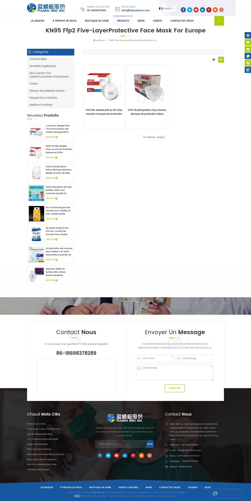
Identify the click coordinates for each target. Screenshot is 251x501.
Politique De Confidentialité (172, 492)
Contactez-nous (182, 21)
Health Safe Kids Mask (37, 444)
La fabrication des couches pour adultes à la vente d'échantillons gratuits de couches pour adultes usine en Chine (59, 252)
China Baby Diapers (166, 496)
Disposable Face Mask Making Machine (45, 454)
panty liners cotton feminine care (43, 429)
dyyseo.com (145, 492)
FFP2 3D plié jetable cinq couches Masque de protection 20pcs (135, 104)
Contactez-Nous (170, 487)
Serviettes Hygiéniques (42, 66)
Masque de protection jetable (47, 91)
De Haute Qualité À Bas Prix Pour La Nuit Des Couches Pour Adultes (57, 231)
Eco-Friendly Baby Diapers (142, 496)
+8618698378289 (189, 461)
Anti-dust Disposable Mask (40, 434)
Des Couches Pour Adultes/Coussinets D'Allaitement (49, 75)
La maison (37, 21)
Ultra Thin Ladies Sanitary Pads (42, 464)
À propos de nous (65, 21)
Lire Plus (52, 137)
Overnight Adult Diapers (38, 469)
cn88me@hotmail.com (188, 455)
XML (155, 492)
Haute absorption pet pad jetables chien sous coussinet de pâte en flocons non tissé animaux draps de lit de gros (59, 190)
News (141, 21)
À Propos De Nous (71, 487)
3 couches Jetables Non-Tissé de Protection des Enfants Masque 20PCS (58, 129)
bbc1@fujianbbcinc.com (135, 10)
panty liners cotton (36, 423)
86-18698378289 (96, 10)
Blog (208, 487)
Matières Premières (41, 105)
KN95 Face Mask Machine (39, 449)
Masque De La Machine (43, 98)
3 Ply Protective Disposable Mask (42, 439)
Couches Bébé (38, 59)
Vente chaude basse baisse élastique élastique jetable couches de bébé (58, 170)
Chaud (33, 84)
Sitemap (193, 487)
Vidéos (157, 21)
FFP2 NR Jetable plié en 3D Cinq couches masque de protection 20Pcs (100, 104)
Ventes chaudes (128, 487)
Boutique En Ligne (97, 21)
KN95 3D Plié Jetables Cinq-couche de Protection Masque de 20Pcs (59, 149)
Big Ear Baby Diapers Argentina (42, 459)
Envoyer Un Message (220, 494)
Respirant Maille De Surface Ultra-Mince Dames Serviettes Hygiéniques (55, 272)
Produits (123, 21)
